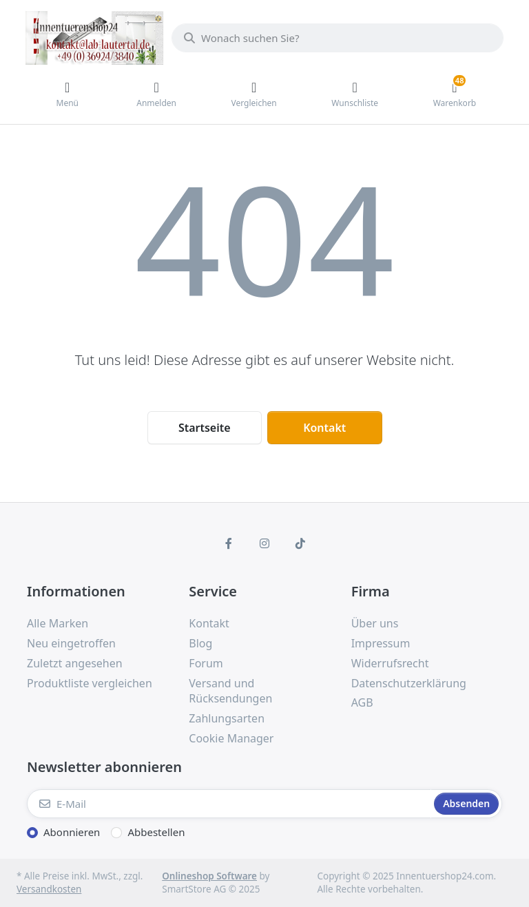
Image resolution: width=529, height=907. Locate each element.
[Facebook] (229, 543)
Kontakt (324, 427)
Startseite (204, 427)
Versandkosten (49, 889)
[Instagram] (264, 543)
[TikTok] (300, 543)
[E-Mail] (229, 803)
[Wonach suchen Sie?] (338, 37)
